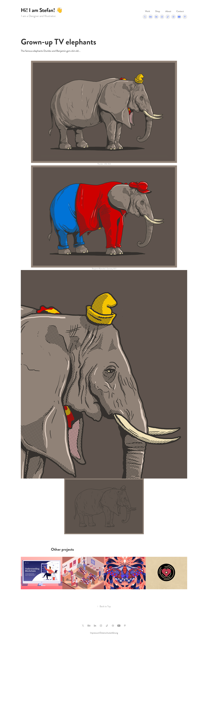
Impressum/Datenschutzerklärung (104, 632)
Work (147, 11)
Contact (180, 11)
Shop (157, 11)
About (168, 11)
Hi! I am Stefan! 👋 (42, 10)
